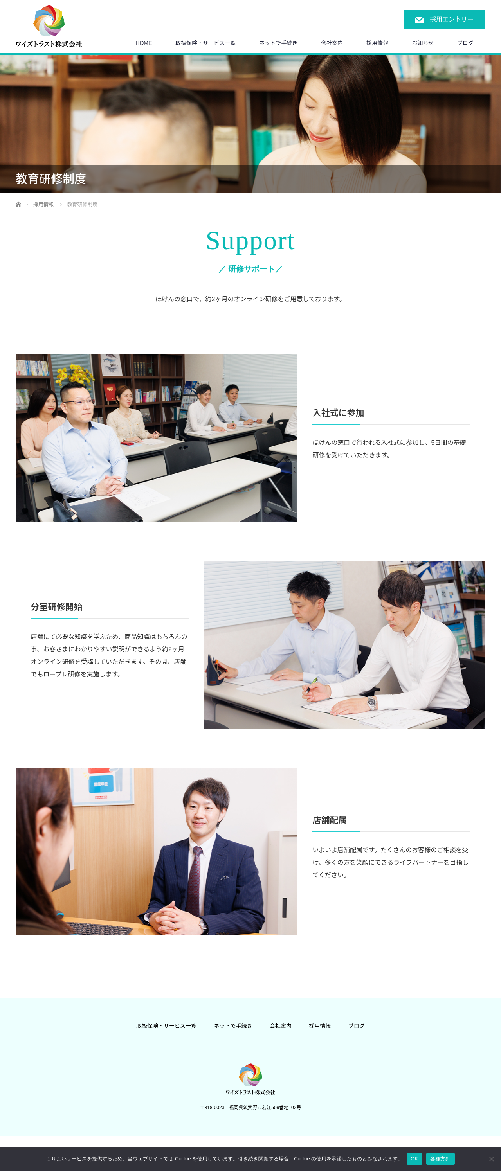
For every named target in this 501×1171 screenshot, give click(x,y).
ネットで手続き (278, 43)
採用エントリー (452, 19)
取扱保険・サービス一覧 (205, 43)
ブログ (465, 43)
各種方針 (440, 1159)
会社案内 (332, 43)
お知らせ (423, 43)
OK (414, 1159)
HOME (143, 43)
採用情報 (377, 43)
